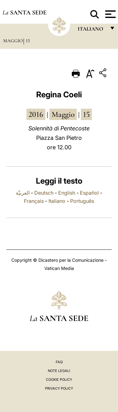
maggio (63, 114)
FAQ (59, 362)
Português (82, 201)
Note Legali (59, 371)
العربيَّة (23, 193)
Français (34, 201)
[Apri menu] (110, 14)
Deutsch (43, 193)
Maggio (13, 40)
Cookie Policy (59, 379)
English (66, 193)
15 (28, 40)
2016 (36, 114)
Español (89, 193)
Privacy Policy (59, 388)
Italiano (56, 201)
